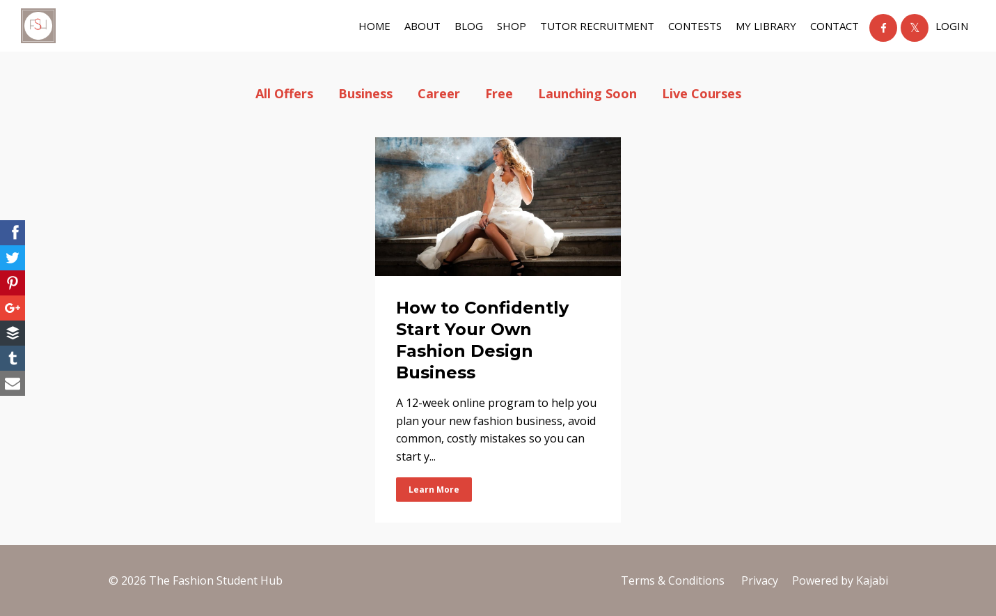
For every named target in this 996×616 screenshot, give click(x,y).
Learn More (434, 489)
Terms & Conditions (673, 580)
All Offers (284, 93)
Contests (695, 26)
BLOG (468, 26)
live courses (701, 93)
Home (374, 26)
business (365, 93)
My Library (766, 26)
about (422, 26)
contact (834, 26)
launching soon (587, 93)
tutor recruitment (597, 26)
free (499, 93)
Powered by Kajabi (840, 580)
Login (951, 26)
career (439, 93)
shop (511, 26)
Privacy (759, 580)
